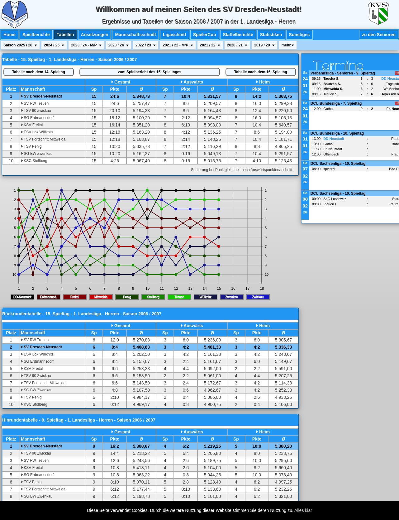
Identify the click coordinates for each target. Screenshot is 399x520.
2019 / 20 (264, 45)
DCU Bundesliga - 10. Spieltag (337, 133)
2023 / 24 (118, 45)
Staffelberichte (238, 34)
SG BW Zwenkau (36, 153)
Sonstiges (299, 34)
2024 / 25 (54, 45)
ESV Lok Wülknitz (37, 132)
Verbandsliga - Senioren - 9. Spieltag (343, 73)
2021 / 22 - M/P (178, 45)
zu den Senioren (379, 34)
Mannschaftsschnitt (135, 34)
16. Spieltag (260, 72)
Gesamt (122, 81)
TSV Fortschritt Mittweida (43, 139)
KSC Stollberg (34, 161)
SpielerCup (204, 34)
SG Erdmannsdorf (37, 118)
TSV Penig (31, 146)
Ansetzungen (94, 34)
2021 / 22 (210, 45)
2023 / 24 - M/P (86, 45)
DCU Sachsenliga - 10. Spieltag (338, 163)
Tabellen (65, 34)
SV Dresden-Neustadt (41, 96)
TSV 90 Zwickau (36, 110)
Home (9, 34)
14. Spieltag (38, 72)
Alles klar (303, 510)
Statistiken (271, 34)
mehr (288, 45)
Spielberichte (36, 34)
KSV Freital (32, 125)
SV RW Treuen (35, 103)
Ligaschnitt (174, 34)
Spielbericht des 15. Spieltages (149, 72)
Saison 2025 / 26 (20, 45)
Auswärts (193, 81)
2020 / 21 (237, 45)
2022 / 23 (145, 45)
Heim (264, 81)
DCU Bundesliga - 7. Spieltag (336, 103)
